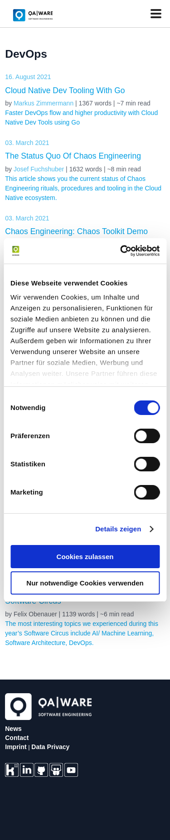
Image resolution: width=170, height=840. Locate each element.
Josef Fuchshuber (39, 169)
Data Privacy (50, 746)
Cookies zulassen (85, 556)
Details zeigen (118, 529)
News (13, 728)
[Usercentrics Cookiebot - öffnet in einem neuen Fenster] (121, 251)
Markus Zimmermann (43, 103)
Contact (17, 737)
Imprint (15, 746)
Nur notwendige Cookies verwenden (84, 583)
